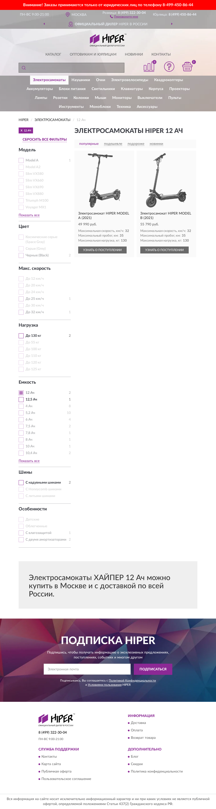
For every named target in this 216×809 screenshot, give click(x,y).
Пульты (174, 98)
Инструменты (71, 107)
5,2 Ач (30, 413)
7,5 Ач (30, 426)
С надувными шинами (43, 482)
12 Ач (30, 393)
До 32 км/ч (35, 312)
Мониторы (122, 98)
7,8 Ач (30, 433)
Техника (124, 107)
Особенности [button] (33, 509)
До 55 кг (32, 342)
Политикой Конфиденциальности (132, 680)
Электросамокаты (49, 80)
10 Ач (30, 446)
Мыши (100, 98)
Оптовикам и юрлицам (93, 54)
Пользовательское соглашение (66, 779)
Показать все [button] (29, 215)
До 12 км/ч (35, 278)
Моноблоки (100, 107)
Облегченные (36, 526)
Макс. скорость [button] (35, 268)
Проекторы (179, 89)
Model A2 (33, 167)
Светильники (103, 89)
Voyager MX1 (36, 207)
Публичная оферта (56, 771)
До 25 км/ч (35, 299)
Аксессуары (147, 107)
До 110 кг (33, 356)
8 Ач (29, 439)
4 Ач (29, 406)
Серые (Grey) (36, 248)
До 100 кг (33, 349)
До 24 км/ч (35, 292)
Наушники (81, 80)
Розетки (60, 98)
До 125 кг (33, 369)
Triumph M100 (37, 200)
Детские (32, 519)
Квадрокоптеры (168, 80)
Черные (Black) (37, 255)
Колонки (81, 98)
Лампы (41, 98)
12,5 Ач (31, 399)
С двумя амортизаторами (46, 539)
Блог (135, 756)
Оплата (137, 730)
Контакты (161, 54)
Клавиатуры (132, 89)
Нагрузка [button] (28, 325)
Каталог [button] (53, 54)
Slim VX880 (34, 194)
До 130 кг (33, 336)
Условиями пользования (105, 684)
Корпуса (156, 89)
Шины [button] (25, 472)
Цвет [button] (24, 226)
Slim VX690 (34, 187)
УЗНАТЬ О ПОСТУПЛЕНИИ (102, 250)
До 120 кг (33, 362)
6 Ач (29, 419)
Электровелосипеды (129, 80)
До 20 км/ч (35, 285)
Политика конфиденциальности (157, 771)
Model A (32, 160)
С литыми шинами (40, 496)
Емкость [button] (27, 382)
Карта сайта (51, 764)
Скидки (137, 764)
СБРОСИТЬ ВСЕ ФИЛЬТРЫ (45, 139)
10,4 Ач (31, 453)
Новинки (134, 54)
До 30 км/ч (35, 305)
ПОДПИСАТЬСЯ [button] (153, 669)
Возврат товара (143, 738)
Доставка (138, 723)
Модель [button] (27, 150)
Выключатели (150, 98)
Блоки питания (72, 89)
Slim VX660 (34, 180)
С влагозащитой (38, 533)
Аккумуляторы (40, 89)
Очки (100, 80)
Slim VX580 (34, 174)
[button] (124, 16)
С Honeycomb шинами (43, 489)
